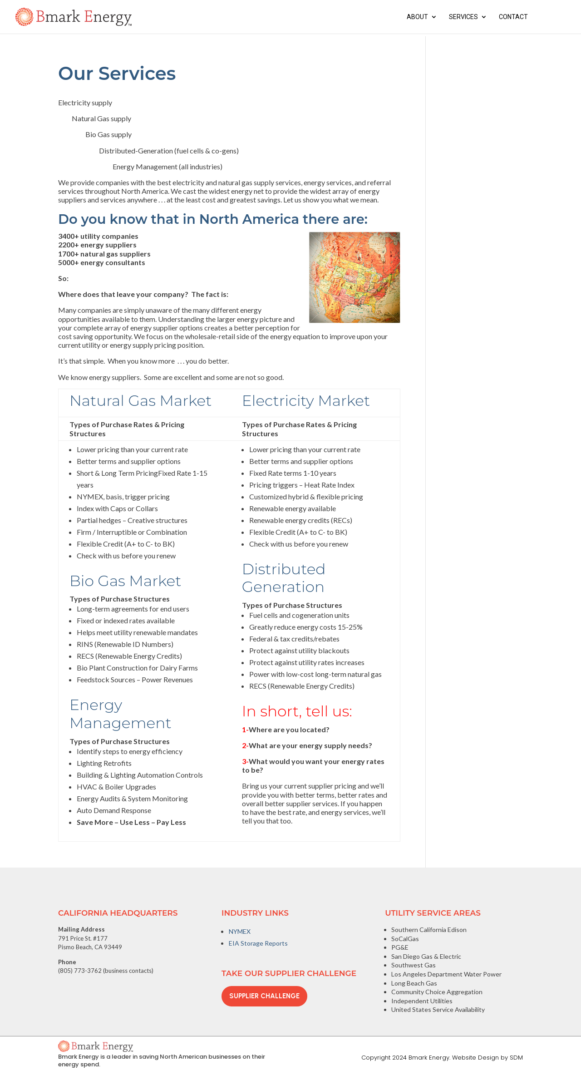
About (417, 17)
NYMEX (240, 931)
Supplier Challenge (264, 996)
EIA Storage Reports (258, 943)
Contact (513, 17)
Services (463, 17)
